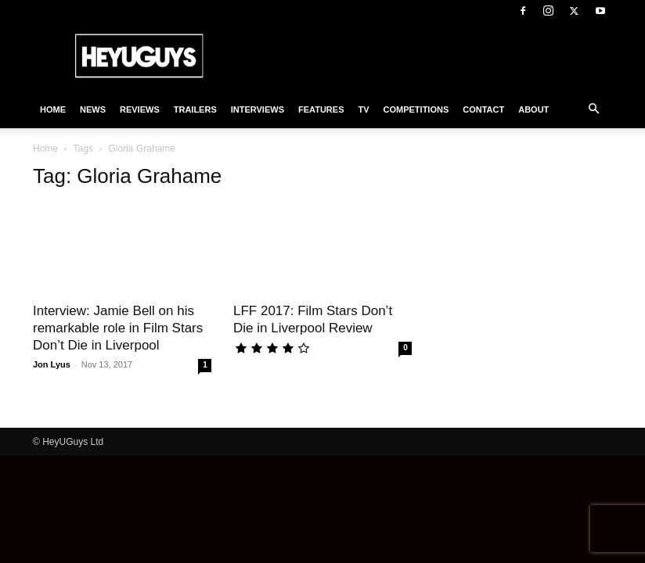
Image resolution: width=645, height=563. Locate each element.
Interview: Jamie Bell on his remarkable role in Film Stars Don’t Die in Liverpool (118, 328)
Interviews (257, 109)
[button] (593, 109)
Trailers (195, 109)
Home (53, 109)
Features (321, 109)
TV (363, 109)
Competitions (416, 109)
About (533, 109)
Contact (483, 109)
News (93, 109)
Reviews (140, 109)
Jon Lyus (51, 364)
